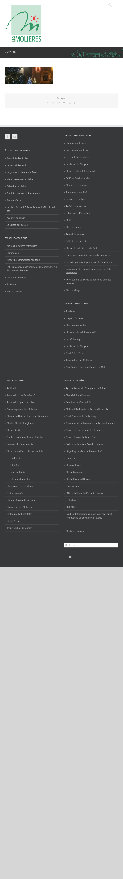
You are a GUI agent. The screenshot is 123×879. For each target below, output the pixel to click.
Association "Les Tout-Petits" (21, 395)
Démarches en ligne (76, 199)
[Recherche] (66, 545)
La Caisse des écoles (17, 224)
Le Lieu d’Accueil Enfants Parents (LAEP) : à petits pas (32, 209)
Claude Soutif (13, 430)
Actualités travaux (75, 234)
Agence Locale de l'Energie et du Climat (86, 388)
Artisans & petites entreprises (22, 245)
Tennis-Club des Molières (19, 527)
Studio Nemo (13, 521)
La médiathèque (74, 339)
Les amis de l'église (16, 472)
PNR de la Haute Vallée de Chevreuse (85, 493)
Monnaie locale (73, 465)
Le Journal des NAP (16, 165)
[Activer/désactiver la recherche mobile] (110, 5)
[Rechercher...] (91, 545)
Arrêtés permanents (76, 206)
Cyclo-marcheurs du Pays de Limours (84, 444)
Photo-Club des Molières (19, 507)
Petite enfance (14, 200)
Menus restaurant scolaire (20, 179)
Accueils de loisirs (16, 217)
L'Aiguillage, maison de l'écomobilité (84, 451)
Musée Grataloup (74, 472)
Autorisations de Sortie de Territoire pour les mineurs (88, 281)
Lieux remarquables (17, 277)
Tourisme (11, 284)
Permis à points (73, 486)
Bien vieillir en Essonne (78, 395)
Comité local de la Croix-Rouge (81, 416)
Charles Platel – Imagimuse (20, 423)
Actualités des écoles (17, 158)
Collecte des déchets (76, 241)
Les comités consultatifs (78, 157)
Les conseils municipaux (78, 150)
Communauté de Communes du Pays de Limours (90, 423)
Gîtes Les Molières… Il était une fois (25, 451)
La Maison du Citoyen (77, 164)
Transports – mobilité (76, 192)
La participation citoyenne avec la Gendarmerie (90, 262)
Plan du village (14, 291)
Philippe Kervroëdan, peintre (21, 500)
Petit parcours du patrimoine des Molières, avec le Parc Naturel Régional (32, 268)
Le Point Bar (13, 465)
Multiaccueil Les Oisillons (20, 486)
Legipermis (71, 458)
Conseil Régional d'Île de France (82, 437)
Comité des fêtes (74, 353)
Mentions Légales (75, 531)
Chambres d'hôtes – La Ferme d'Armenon (27, 416)
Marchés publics (74, 227)
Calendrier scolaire (16, 186)
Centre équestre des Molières (22, 409)
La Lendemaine (14, 458)
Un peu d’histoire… (75, 318)
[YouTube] (14, 136)
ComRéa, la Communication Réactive (25, 437)
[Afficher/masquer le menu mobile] (116, 5)
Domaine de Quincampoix (20, 444)
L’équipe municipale (76, 143)
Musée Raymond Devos (78, 479)
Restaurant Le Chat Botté (19, 513)
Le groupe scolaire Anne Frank (22, 172)
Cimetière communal (76, 185)
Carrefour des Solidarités (78, 402)
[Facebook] (7, 136)
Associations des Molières (79, 360)
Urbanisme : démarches (78, 213)
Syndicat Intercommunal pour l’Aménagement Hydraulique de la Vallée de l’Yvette (89, 515)
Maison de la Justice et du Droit (82, 248)
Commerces (13, 252)
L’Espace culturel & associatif (80, 171)
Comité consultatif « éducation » (23, 193)
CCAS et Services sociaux (79, 178)
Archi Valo (12, 388)
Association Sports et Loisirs (21, 402)
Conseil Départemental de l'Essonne (84, 430)
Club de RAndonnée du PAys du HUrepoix (87, 409)
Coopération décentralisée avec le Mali (85, 367)
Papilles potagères (16, 493)
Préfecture (71, 500)
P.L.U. (68, 220)
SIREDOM (71, 507)
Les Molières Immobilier (19, 479)
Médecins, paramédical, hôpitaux (23, 259)
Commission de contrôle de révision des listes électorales (89, 270)
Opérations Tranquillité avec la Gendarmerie (88, 255)
